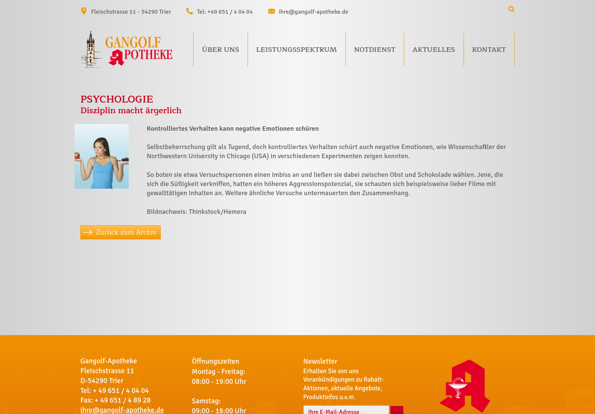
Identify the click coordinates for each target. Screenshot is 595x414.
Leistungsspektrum (296, 49)
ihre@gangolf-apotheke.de (314, 12)
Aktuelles (434, 49)
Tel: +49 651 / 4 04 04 (225, 12)
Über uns (220, 49)
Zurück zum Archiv (126, 232)
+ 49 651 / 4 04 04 (121, 390)
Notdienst (375, 49)
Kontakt (489, 49)
